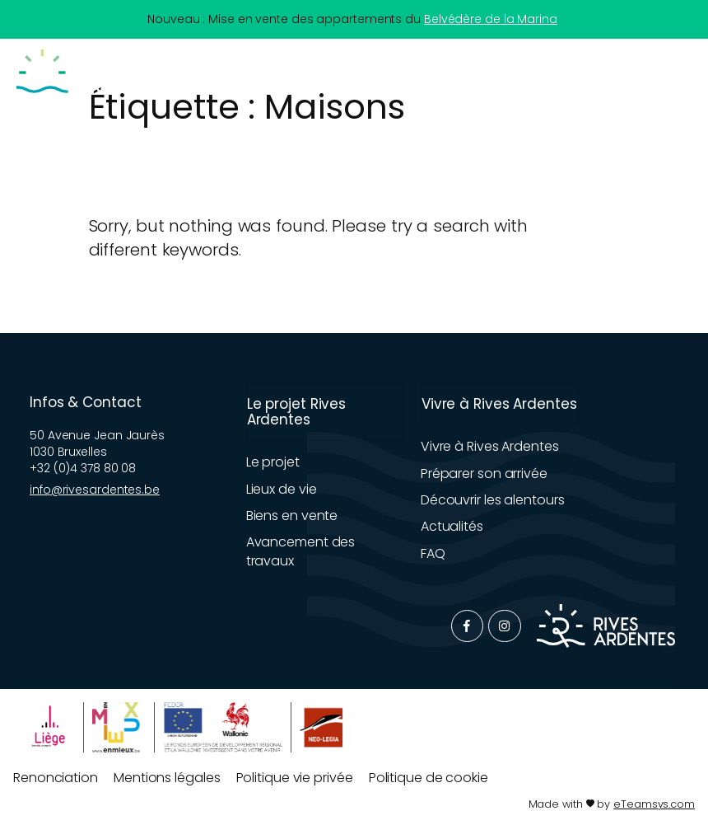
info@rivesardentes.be (95, 489)
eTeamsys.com (654, 804)
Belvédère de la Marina (490, 19)
